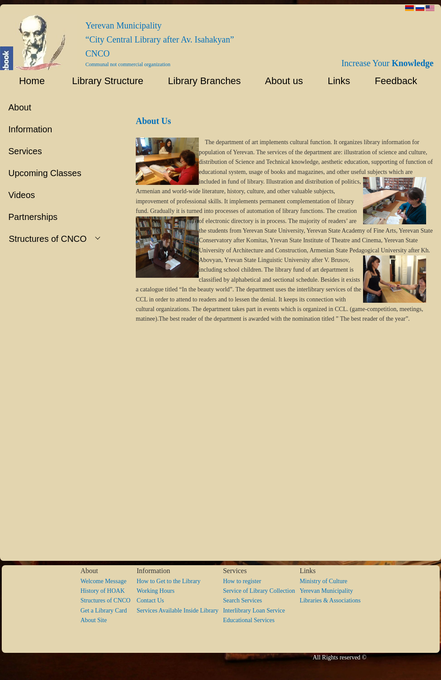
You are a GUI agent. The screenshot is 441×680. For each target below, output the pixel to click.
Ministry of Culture (323, 581)
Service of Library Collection (261, 591)
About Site (94, 620)
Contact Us (150, 600)
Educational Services (249, 620)
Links (335, 80)
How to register (242, 581)
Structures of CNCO (109, 600)
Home (26, 80)
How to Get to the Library (169, 581)
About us (280, 80)
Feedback (399, 80)
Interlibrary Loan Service (254, 610)
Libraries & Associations (330, 600)
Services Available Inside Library (180, 610)
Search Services (242, 600)
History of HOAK (103, 591)
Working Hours (155, 591)
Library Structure (102, 80)
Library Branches (200, 80)
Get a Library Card (104, 610)
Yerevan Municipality (326, 591)
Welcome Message (104, 581)
